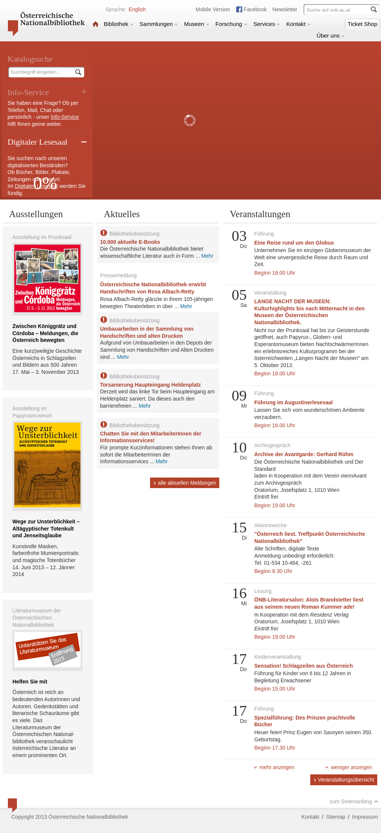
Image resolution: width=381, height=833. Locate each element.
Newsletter (284, 9)
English (137, 9)
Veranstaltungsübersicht (343, 780)
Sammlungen (159, 24)
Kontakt (298, 24)
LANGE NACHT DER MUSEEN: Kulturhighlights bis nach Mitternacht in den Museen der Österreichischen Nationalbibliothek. (309, 311)
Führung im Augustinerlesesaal (293, 402)
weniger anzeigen (348, 767)
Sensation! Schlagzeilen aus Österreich (303, 666)
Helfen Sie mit (29, 682)
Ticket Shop (362, 24)
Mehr (207, 256)
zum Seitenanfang (353, 801)
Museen (196, 24)
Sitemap (335, 817)
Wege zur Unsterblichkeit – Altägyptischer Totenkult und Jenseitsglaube (46, 528)
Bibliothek (119, 24)
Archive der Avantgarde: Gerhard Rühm (303, 454)
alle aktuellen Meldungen (184, 483)
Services (267, 24)
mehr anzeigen (273, 767)
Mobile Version (213, 9)
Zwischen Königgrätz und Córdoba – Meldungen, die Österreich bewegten (45, 333)
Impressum (365, 817)
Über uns (331, 35)
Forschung (231, 24)
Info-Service (65, 117)
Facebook (255, 9)
